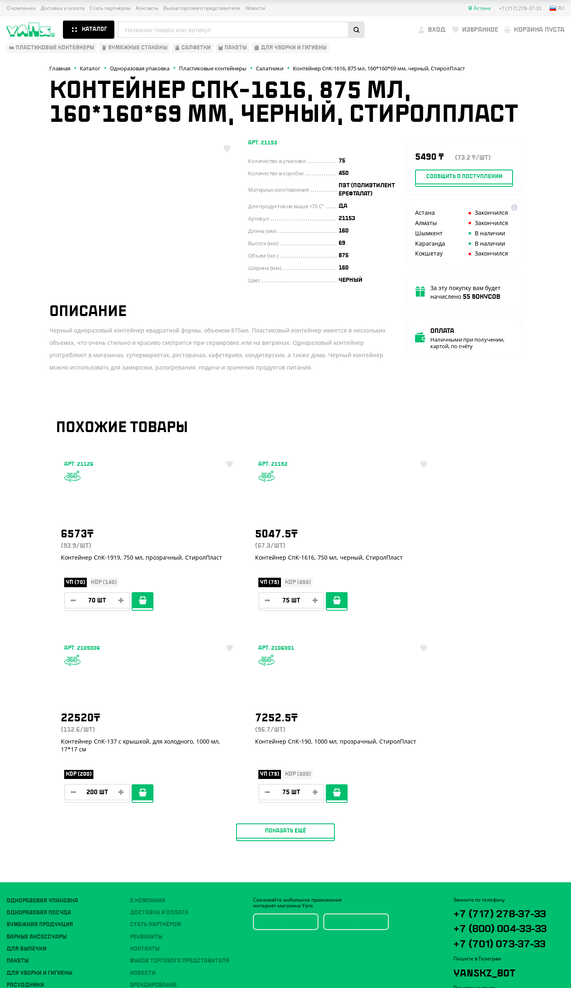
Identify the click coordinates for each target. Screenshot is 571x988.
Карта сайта (467, 938)
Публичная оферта (476, 924)
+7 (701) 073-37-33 (502, 800)
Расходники (25, 810)
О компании (21, 8)
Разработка (493, 961)
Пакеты (18, 786)
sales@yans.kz (501, 867)
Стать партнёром (110, 8)
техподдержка (525, 961)
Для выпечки (26, 774)
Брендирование (153, 810)
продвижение (500, 968)
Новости (255, 8)
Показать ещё (285, 655)
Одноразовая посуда (39, 737)
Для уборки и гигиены (39, 798)
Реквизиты (146, 762)
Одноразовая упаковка (42, 725)
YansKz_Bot (490, 837)
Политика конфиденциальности (492, 931)
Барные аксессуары (37, 762)
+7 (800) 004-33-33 (503, 772)
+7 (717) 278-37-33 (501, 744)
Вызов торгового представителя (201, 8)
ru (557, 8)
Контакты (147, 8)
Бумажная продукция (40, 749)
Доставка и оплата (63, 8)
